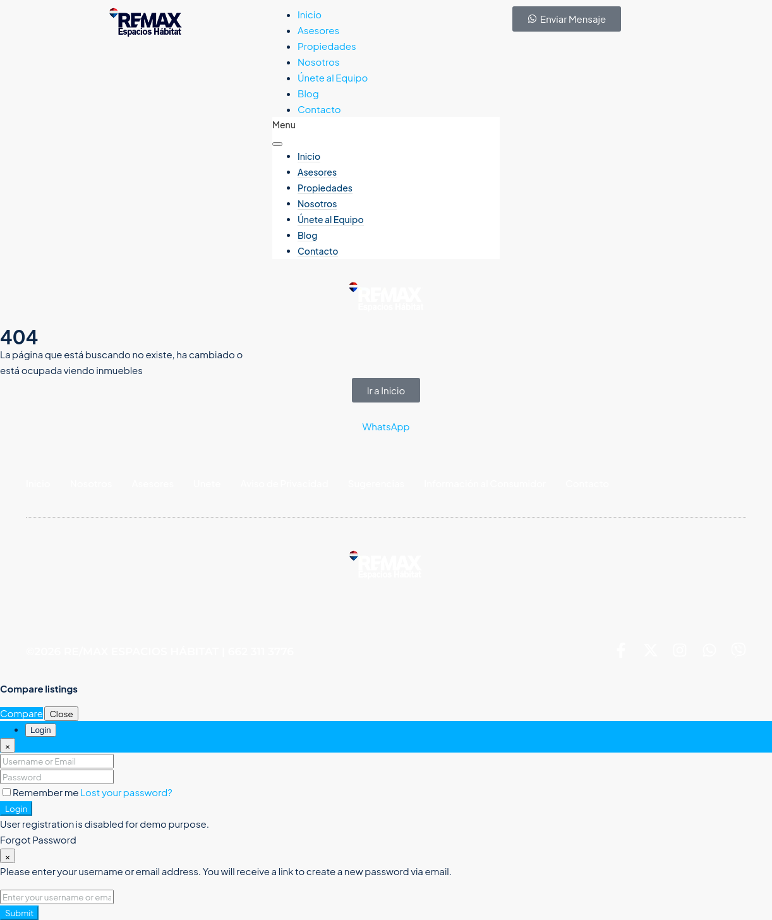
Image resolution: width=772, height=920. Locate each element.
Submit (19, 912)
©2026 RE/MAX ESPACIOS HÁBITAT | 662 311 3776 (160, 652)
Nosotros (319, 62)
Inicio (310, 14)
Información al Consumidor (485, 483)
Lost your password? (126, 792)
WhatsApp (385, 426)
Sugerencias (376, 483)
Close (61, 713)
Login (16, 808)
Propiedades (327, 46)
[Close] (7, 745)
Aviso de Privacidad (285, 483)
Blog (308, 93)
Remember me (41, 792)
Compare (21, 713)
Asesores (318, 30)
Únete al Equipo (333, 77)
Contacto (319, 109)
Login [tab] (40, 730)
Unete (206, 483)
